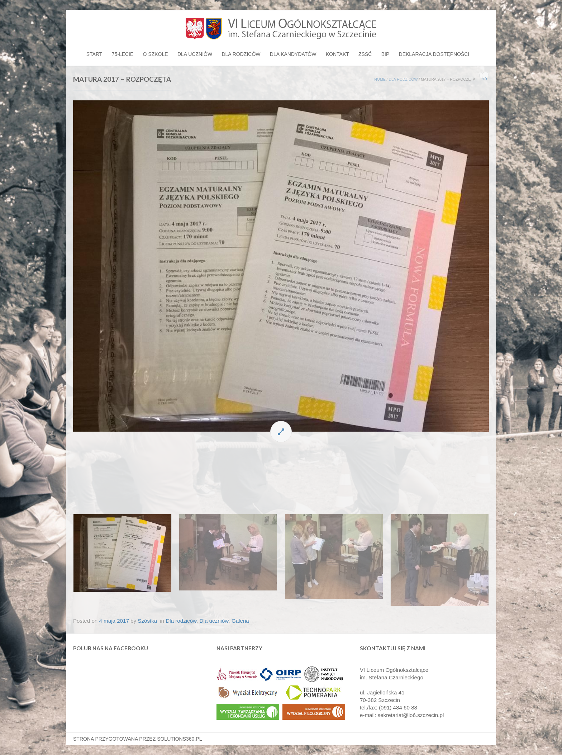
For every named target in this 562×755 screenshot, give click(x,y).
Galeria (240, 621)
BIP (385, 54)
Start (94, 54)
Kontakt (337, 54)
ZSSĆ (365, 54)
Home (380, 79)
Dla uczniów (194, 54)
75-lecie (123, 54)
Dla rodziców (241, 54)
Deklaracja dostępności (434, 54)
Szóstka (147, 621)
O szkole (155, 54)
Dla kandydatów (293, 54)
